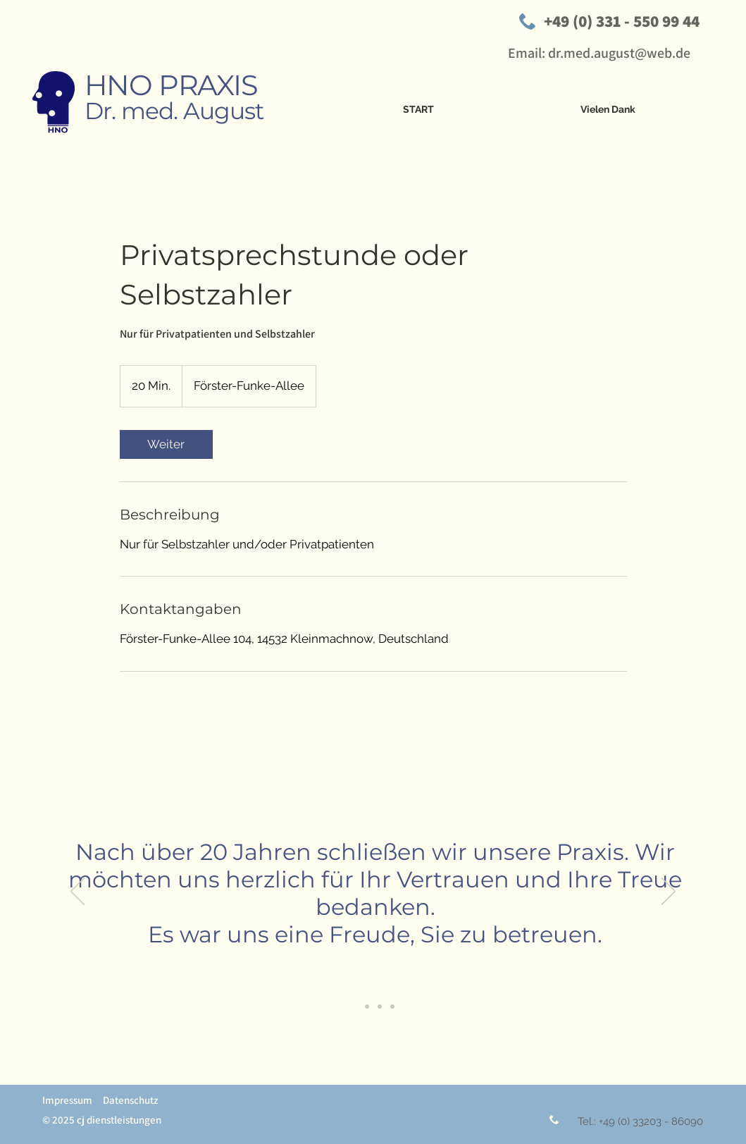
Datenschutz (130, 1100)
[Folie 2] (367, 1006)
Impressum (67, 1100)
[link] (166, 444)
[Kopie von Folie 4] (392, 1006)
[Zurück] (77, 892)
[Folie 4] (380, 1006)
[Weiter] (668, 892)
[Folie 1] (354, 1006)
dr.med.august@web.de (619, 53)
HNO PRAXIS (171, 85)
